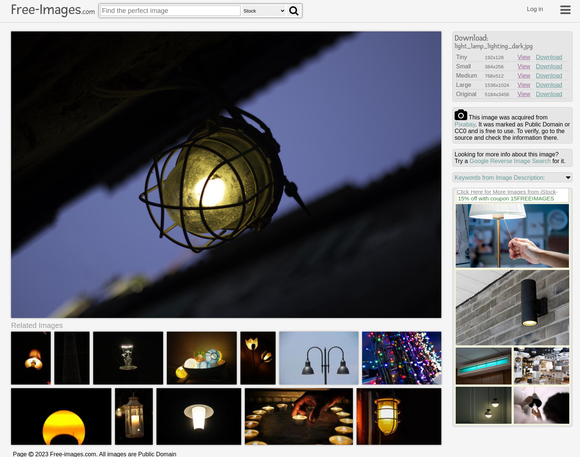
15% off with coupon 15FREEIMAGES (506, 198)
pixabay (465, 124)
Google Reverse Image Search (510, 161)
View (523, 57)
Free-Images (53, 9)
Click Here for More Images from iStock (506, 192)
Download (549, 57)
